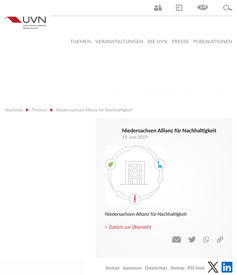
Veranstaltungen (119, 41)
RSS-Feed (196, 267)
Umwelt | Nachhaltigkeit (207, 91)
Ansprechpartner (158, 8)
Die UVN (158, 41)
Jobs (203, 8)
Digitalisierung (179, 91)
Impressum (132, 267)
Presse (180, 41)
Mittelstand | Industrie (165, 91)
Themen (80, 41)
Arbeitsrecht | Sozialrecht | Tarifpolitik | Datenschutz (110, 91)
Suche (227, 8)
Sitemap (177, 267)
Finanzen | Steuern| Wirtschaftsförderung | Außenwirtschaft (152, 91)
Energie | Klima (193, 91)
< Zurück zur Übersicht (128, 227)
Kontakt (113, 267)
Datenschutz (156, 267)
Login (179, 8)
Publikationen (212, 41)
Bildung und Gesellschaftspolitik (138, 91)
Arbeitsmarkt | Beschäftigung (124, 91)
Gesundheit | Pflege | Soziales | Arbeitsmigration (221, 91)
